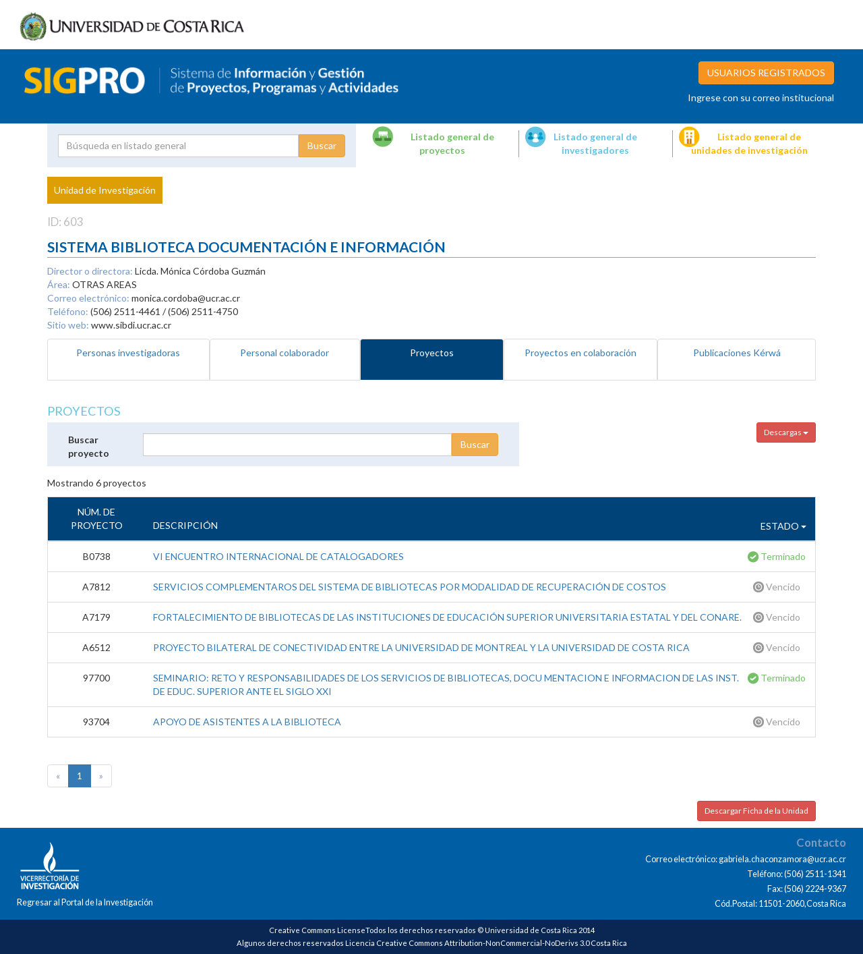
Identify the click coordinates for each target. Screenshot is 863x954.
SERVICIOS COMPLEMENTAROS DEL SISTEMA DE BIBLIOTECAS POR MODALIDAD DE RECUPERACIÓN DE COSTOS (409, 586)
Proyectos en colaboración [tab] (580, 352)
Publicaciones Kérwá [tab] (737, 352)
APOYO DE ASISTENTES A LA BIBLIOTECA (247, 721)
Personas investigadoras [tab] (128, 352)
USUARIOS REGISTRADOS (766, 72)
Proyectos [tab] (432, 352)
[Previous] (58, 775)
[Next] (101, 775)
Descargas (786, 432)
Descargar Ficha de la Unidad (756, 811)
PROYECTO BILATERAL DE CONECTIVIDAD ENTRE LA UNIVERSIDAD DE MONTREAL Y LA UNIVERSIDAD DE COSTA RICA (421, 647)
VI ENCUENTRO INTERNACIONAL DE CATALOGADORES (278, 556)
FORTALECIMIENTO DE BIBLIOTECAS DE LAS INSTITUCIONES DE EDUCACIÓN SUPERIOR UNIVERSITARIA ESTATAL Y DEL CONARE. (447, 617)
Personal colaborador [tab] (284, 352)
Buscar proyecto (88, 446)
